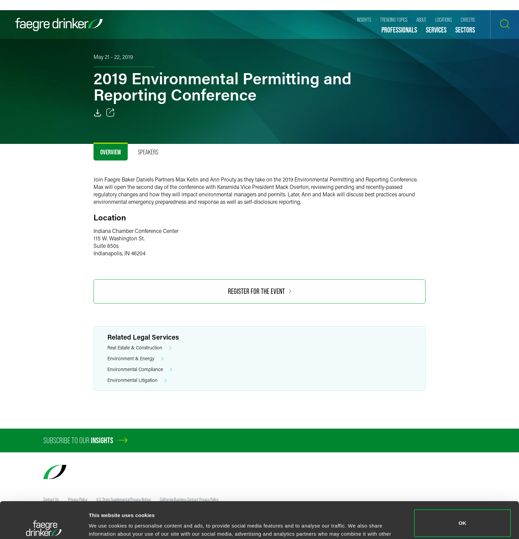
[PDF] (97, 113)
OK (462, 487)
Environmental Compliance (139, 369)
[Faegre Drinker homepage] (59, 24)
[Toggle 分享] (110, 113)
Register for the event (259, 291)
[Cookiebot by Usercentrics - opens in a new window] (44, 526)
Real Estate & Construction (139, 347)
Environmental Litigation (137, 380)
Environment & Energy (135, 358)
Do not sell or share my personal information (462, 517)
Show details (104, 524)
